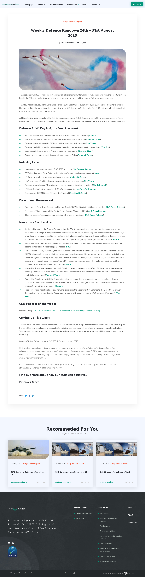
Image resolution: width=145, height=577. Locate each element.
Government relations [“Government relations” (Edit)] (108, 561)
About (130, 515)
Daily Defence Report (72, 22)
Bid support (104, 513)
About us (42, 5)
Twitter (137, 4)
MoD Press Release (97, 211)
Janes (96, 173)
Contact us (95, 5)
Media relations (106, 544)
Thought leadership (107, 556)
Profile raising (105, 526)
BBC (68, 247)
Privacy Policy (69, 573)
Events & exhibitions (107, 531)
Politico (92, 135)
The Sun (105, 147)
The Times (91, 143)
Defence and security (84, 513)
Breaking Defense (78, 193)
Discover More (29, 382)
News (84, 5)
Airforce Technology (86, 189)
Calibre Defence (77, 177)
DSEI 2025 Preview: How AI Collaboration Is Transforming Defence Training (67, 310)
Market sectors (56, 5)
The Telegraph (99, 185)
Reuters (117, 239)
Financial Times (93, 139)
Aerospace (80, 518)
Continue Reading (19, 482)
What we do (72, 5)
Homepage (29, 5)
